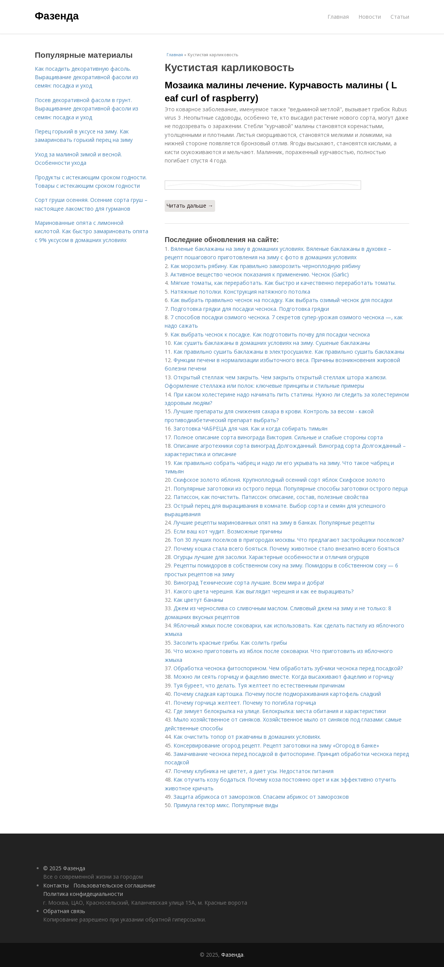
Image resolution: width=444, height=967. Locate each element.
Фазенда (57, 16)
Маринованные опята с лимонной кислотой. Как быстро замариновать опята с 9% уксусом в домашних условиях (91, 231)
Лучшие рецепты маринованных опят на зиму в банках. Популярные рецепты (273, 522)
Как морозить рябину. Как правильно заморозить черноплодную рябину (265, 266)
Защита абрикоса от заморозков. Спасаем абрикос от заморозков (261, 796)
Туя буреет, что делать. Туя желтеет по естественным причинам (259, 685)
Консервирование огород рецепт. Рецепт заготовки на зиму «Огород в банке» (276, 745)
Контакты (56, 885)
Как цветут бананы (198, 599)
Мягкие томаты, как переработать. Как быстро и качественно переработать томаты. (283, 282)
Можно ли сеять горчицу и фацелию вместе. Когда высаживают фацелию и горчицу (283, 676)
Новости (369, 16)
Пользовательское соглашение (114, 885)
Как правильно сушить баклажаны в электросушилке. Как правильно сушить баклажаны (288, 351)
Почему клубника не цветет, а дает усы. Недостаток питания (253, 771)
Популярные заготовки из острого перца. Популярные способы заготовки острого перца (290, 488)
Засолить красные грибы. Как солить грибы (230, 642)
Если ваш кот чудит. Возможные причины (227, 531)
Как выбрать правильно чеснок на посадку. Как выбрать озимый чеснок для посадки (281, 300)
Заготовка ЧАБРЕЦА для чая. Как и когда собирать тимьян (250, 428)
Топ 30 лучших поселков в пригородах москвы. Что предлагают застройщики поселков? (288, 539)
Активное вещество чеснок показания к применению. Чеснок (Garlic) (259, 274)
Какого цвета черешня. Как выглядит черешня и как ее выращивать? (263, 591)
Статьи (400, 16)
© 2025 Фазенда (64, 868)
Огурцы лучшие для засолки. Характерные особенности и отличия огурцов (271, 557)
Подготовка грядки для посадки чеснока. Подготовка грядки (249, 308)
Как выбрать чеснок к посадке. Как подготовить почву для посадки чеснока (270, 334)
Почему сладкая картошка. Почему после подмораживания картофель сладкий (277, 693)
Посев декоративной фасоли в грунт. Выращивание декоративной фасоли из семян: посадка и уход (86, 108)
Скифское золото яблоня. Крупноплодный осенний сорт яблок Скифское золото (279, 479)
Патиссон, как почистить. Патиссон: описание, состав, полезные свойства (270, 497)
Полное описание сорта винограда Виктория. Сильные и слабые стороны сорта (278, 437)
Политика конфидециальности (83, 893)
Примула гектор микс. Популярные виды (225, 805)
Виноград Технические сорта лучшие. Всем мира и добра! (248, 582)
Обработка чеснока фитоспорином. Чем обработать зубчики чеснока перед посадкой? (288, 668)
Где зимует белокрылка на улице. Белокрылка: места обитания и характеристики (279, 711)
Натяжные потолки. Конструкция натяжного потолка (240, 291)
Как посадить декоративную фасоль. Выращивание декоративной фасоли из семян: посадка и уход (86, 77)
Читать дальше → (190, 205)
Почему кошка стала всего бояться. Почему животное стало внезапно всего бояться (286, 548)
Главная (338, 16)
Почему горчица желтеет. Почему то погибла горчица (244, 702)
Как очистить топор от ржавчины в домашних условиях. (247, 736)
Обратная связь (64, 911)
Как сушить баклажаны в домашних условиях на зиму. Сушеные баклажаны (271, 342)
